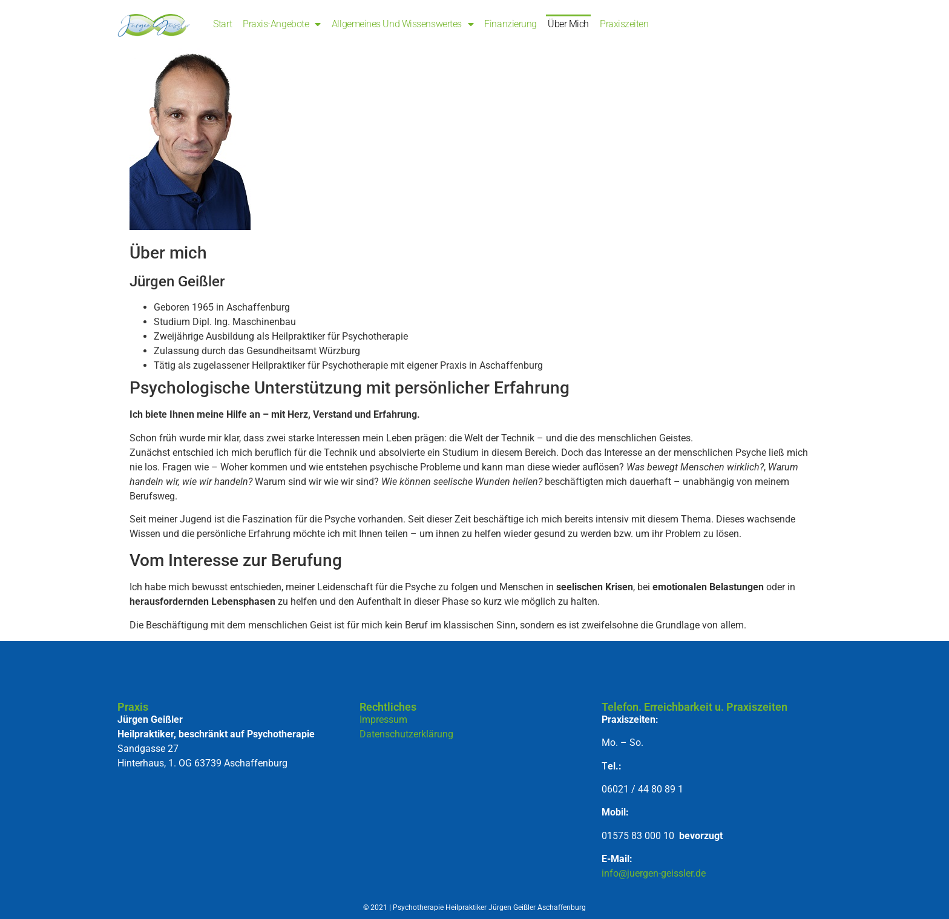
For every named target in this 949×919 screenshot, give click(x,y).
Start (222, 24)
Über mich (568, 24)
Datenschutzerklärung (406, 734)
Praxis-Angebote (282, 24)
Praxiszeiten (624, 24)
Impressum (383, 719)
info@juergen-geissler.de (654, 873)
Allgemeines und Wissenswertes (403, 24)
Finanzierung (510, 24)
